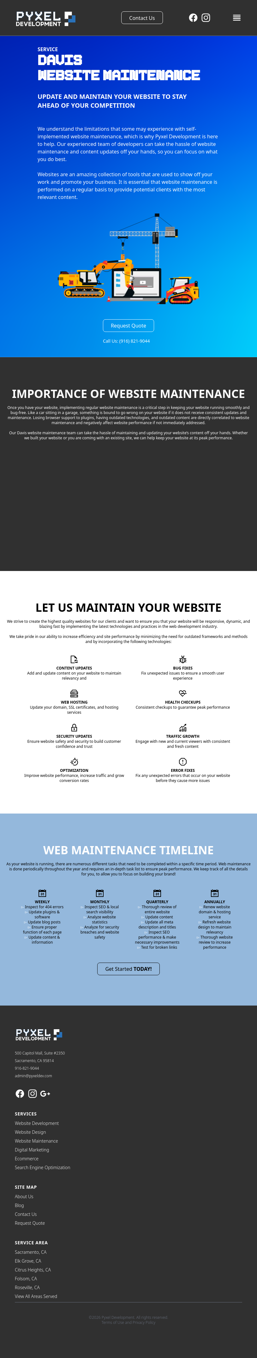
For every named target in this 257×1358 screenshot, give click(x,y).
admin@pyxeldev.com (33, 1076)
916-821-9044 (27, 1068)
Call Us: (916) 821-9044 (126, 341)
